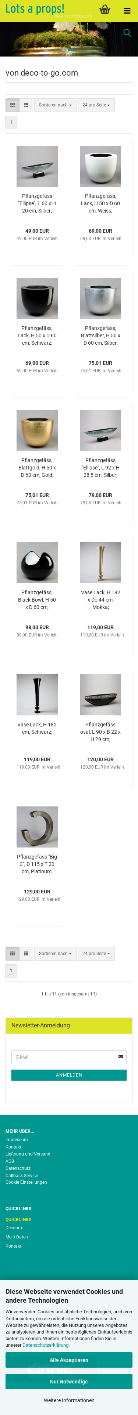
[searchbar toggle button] (127, 33)
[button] (13, 105)
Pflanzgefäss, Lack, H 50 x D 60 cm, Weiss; (100, 203)
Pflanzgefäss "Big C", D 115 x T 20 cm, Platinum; (37, 864)
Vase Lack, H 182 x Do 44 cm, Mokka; (100, 599)
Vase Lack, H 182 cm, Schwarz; (37, 728)
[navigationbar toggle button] (127, 11)
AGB (10, 1161)
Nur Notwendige (69, 1382)
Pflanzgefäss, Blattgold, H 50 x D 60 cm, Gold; (37, 467)
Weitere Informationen (69, 1400)
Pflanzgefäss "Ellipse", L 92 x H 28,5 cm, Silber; (101, 467)
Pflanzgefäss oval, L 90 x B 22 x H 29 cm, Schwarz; (100, 732)
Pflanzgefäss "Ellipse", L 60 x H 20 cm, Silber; (37, 203)
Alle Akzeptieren (69, 1360)
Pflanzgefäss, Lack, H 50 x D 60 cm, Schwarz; (37, 335)
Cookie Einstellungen (26, 1182)
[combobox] (55, 105)
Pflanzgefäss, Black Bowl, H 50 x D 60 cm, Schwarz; (37, 600)
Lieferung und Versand (28, 1154)
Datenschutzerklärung (45, 1345)
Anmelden (69, 1075)
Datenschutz (18, 1168)
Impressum (17, 1139)
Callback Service (22, 1175)
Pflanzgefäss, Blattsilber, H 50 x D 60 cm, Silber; (100, 335)
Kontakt (13, 1147)
